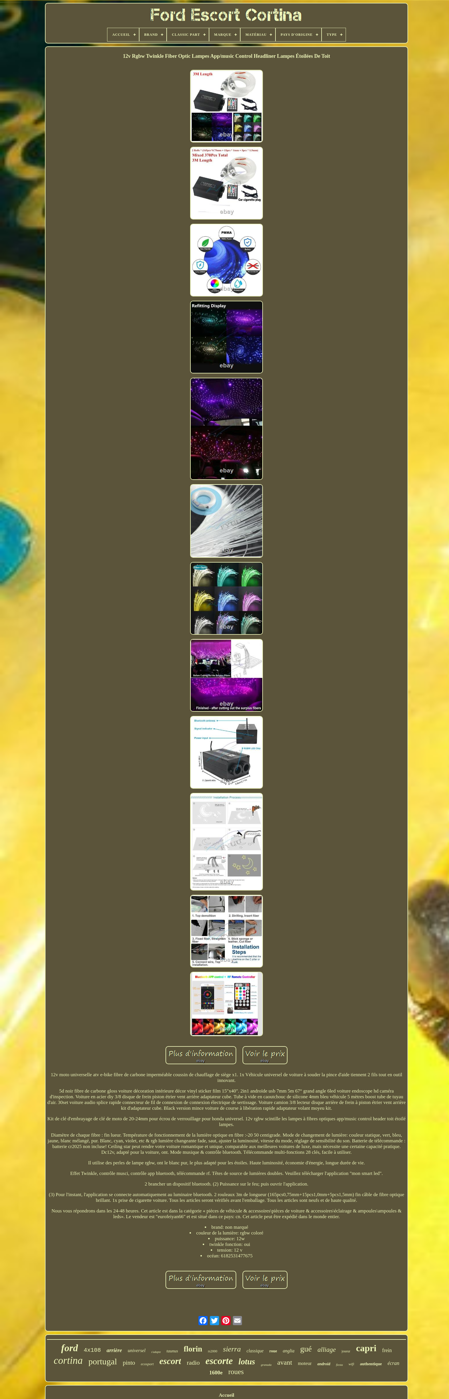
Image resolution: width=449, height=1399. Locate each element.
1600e (215, 1373)
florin (193, 1349)
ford (69, 1348)
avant (284, 1362)
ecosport (147, 1364)
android (323, 1364)
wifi (351, 1364)
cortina (68, 1360)
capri (366, 1348)
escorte (219, 1361)
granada (266, 1364)
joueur (346, 1351)
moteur (305, 1363)
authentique (371, 1364)
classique (255, 1350)
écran (393, 1363)
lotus (247, 1361)
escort (170, 1361)
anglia (288, 1350)
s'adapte (156, 1352)
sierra (232, 1349)
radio (193, 1362)
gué (306, 1348)
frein (387, 1350)
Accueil (226, 1395)
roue (273, 1351)
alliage (327, 1349)
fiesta (339, 1364)
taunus (172, 1351)
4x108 (92, 1350)
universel (136, 1350)
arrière (114, 1350)
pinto (129, 1362)
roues (236, 1372)
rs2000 (212, 1351)
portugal (102, 1361)
